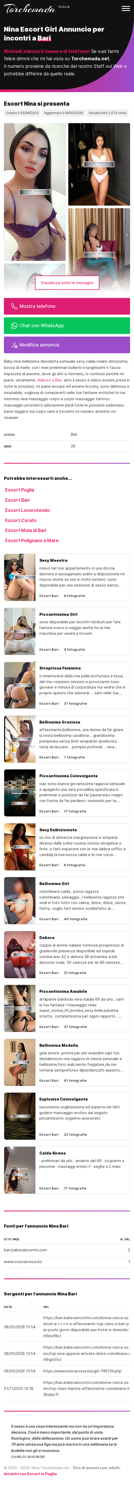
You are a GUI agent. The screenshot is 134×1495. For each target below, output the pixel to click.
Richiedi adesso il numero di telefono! (47, 51)
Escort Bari (17, 500)
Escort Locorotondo (27, 510)
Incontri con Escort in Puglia (30, 1474)
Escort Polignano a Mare (32, 540)
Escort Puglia (19, 490)
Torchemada (30, 8)
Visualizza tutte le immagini (67, 282)
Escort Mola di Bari (25, 530)
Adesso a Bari (49, 380)
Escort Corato (20, 520)
